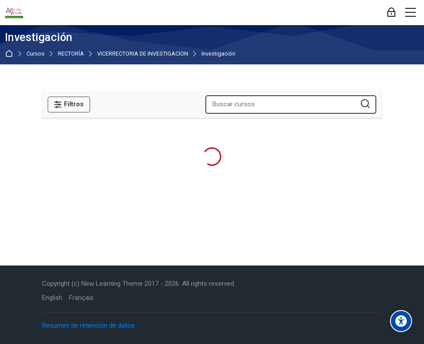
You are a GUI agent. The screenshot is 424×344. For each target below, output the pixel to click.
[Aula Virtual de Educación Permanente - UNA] (14, 13)
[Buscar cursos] (365, 104)
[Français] (81, 298)
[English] (52, 298)
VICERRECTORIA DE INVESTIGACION (142, 54)
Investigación (218, 54)
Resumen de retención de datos (88, 325)
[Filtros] (69, 104)
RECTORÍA (71, 54)
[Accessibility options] (401, 321)
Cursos (35, 54)
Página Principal (11, 53)
